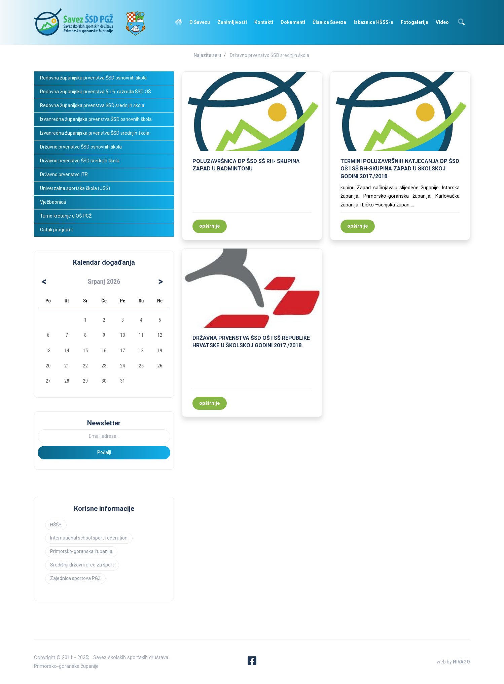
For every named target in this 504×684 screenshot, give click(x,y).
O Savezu (199, 22)
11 (141, 335)
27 (48, 381)
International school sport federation (89, 538)
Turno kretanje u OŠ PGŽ (66, 216)
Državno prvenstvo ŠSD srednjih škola (269, 55)
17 (122, 351)
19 (160, 351)
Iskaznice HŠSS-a (373, 22)
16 (104, 351)
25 (141, 366)
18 (141, 351)
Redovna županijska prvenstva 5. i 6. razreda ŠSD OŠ (95, 91)
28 (66, 381)
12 (160, 335)
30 (104, 381)
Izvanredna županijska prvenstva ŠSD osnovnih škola (96, 119)
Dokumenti (293, 22)
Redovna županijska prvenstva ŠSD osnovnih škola (93, 77)
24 (122, 366)
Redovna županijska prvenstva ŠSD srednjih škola (92, 105)
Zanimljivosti (232, 22)
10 (122, 335)
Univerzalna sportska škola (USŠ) (75, 188)
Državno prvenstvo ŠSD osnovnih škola (81, 147)
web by (453, 661)
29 (85, 381)
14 (66, 351)
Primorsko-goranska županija (81, 551)
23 (104, 366)
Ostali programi (57, 229)
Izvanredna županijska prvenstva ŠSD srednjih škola (94, 133)
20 (48, 366)
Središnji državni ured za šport (82, 564)
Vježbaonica (53, 202)
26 (160, 366)
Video (442, 22)
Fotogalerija (414, 22)
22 (85, 366)
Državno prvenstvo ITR (64, 174)
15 (85, 351)
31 (122, 381)
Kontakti (263, 22)
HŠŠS (56, 524)
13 (48, 351)
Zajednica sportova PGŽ (75, 578)
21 (66, 366)
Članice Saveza (329, 22)
